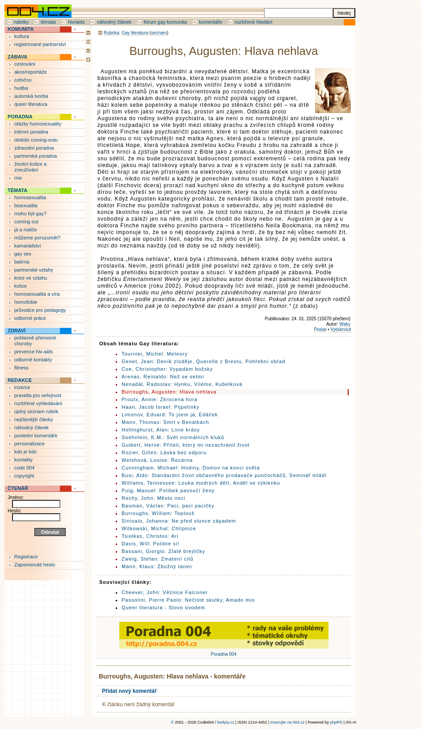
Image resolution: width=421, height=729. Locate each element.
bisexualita (26, 205)
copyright (24, 475)
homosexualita (30, 197)
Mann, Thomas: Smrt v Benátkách (165, 422)
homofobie (25, 302)
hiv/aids (76, 22)
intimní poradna (31, 131)
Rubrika (111, 32)
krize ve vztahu (30, 278)
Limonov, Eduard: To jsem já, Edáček (170, 414)
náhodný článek (114, 22)
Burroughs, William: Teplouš (158, 513)
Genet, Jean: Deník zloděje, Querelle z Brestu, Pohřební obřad (204, 361)
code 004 (24, 467)
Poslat (320, 329)
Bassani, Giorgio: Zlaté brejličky (163, 551)
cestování (24, 64)
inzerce (22, 387)
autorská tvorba (31, 96)
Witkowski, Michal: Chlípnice (159, 528)
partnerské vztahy (33, 269)
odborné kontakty (33, 359)
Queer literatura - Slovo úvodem (163, 607)
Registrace (26, 556)
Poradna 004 (223, 652)
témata (48, 22)
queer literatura (30, 104)
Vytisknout (340, 329)
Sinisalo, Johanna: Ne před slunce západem (179, 521)
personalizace (29, 443)
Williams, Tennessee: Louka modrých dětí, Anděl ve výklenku (201, 483)
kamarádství (27, 245)
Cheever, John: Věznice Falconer (165, 592)
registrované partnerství (40, 44)
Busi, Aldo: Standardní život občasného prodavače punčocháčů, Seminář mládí (224, 475)
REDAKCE (20, 380)
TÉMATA (17, 190)
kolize (20, 286)
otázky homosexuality (37, 123)
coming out (26, 221)
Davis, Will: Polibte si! (150, 543)
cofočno (23, 80)
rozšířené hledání (254, 22)
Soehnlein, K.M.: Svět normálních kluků (173, 437)
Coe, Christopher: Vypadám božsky (167, 369)
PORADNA (20, 116)
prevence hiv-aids (33, 351)
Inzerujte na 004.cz (287, 722)
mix (18, 177)
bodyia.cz (225, 722)
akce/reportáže (30, 72)
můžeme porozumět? (37, 237)
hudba (21, 88)
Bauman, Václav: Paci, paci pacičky (168, 505)
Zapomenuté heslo (34, 564)
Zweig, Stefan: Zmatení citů (158, 558)
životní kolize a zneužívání (30, 166)
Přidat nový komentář (129, 691)
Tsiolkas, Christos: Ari (150, 536)
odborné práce (30, 318)
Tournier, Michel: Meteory (155, 353)
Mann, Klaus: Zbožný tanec (157, 566)
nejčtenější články (33, 419)
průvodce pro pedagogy (40, 310)
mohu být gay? (30, 213)
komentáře (210, 22)
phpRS (336, 722)
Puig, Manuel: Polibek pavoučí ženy (168, 490)
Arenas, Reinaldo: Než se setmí (163, 376)
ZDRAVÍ (16, 330)
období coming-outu (36, 139)
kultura (21, 36)
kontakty (23, 459)
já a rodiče (25, 229)
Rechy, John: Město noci (153, 498)
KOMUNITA (21, 29)
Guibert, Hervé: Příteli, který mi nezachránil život (185, 445)
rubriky (21, 22)
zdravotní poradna (34, 148)
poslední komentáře (36, 435)
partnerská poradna (35, 156)
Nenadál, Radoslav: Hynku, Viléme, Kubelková (182, 384)
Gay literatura (135, 32)
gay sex (22, 253)
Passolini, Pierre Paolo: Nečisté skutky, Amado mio (188, 600)
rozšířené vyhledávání (38, 403)
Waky (344, 324)
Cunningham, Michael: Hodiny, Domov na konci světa (191, 467)
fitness (21, 367)
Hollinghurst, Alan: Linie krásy (161, 429)
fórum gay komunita (165, 22)
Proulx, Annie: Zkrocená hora (160, 399)
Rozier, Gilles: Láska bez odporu (164, 452)
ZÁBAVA (17, 56)
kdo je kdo (25, 451)
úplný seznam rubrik (36, 411)
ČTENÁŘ (18, 488)
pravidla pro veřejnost (37, 395)
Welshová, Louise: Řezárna (157, 460)
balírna (21, 261)
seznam (159, 32)
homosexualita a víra (37, 294)
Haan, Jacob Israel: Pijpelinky (160, 407)
